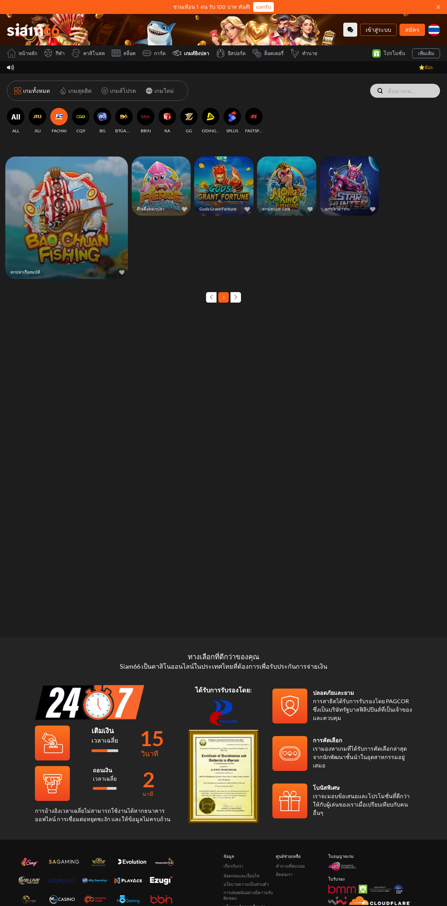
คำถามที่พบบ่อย (290, 866)
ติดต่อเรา (284, 874)
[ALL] (15, 121)
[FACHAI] (59, 121)
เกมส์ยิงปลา (191, 53)
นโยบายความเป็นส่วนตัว (246, 884)
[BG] (102, 121)
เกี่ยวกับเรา (233, 866)
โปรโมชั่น (388, 53)
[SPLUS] (232, 121)
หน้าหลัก (22, 53)
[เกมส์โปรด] (117, 90)
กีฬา (54, 53)
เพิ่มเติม (426, 53)
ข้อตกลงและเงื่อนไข (241, 875)
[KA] (167, 121)
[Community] (350, 30)
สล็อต (123, 53)
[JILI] (37, 121)
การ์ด (154, 53)
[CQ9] (80, 121)
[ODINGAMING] (210, 121)
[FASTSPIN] (254, 121)
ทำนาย (304, 53)
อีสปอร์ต (231, 53)
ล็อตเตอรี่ (268, 53)
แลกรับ (263, 7)
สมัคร (412, 29)
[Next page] (235, 297)
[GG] (189, 121)
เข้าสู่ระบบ (378, 29)
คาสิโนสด (88, 53)
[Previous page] (211, 297)
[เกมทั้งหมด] (32, 91)
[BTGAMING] (124, 121)
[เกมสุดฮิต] (74, 90)
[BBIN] (145, 121)
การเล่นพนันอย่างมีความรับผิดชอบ (248, 895)
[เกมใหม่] (158, 90)
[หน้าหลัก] (33, 29)
